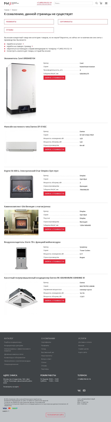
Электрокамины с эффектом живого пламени (17, 350)
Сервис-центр (83, 349)
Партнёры (45, 369)
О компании (48, 338)
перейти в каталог (14, 44)
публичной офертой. (41, 400)
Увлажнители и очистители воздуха (17, 361)
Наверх (5, 411)
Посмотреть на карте (11, 387)
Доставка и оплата (85, 342)
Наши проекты (46, 356)
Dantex (82, 131)
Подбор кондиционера (13, 342)
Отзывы (9, 30)
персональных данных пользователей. (32, 402)
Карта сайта (82, 352)
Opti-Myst (83, 179)
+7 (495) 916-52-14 (44, 3)
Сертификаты (66, 22)
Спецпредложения (11, 364)
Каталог (8, 338)
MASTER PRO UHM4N (87, 286)
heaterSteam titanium (87, 67)
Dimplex (83, 176)
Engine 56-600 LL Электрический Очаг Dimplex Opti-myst (31, 171)
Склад (43, 349)
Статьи (43, 362)
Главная (6, 10)
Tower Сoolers (85, 250)
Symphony (83, 247)
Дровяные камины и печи (13, 354)
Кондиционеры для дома (13, 346)
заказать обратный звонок (44, 4)
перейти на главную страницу (19, 46)
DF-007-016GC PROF (87, 135)
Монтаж (81, 346)
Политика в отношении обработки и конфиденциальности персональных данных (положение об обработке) (36, 404)
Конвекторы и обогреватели (14, 358)
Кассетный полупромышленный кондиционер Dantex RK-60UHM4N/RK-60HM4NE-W (44, 278)
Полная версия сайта (55, 415)
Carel (81, 63)
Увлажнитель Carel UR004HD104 (19, 58)
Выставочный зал (47, 352)
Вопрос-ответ (46, 359)
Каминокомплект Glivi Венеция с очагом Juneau (27, 206)
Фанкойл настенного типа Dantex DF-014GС (25, 126)
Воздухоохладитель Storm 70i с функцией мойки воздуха (32, 242)
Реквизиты (11, 22)
